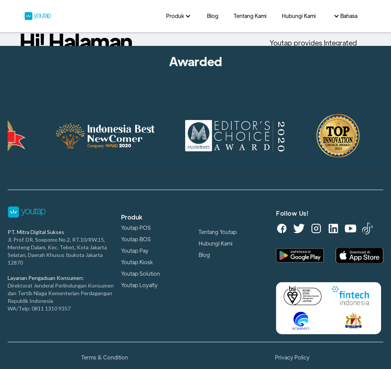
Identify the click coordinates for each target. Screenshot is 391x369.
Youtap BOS (136, 239)
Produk (132, 217)
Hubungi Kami (216, 243)
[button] (178, 16)
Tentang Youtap (218, 232)
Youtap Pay (135, 250)
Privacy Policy (292, 357)
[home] (91, 16)
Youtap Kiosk (137, 262)
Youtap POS (136, 227)
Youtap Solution (140, 273)
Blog (204, 255)
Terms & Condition (104, 357)
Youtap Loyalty (139, 285)
